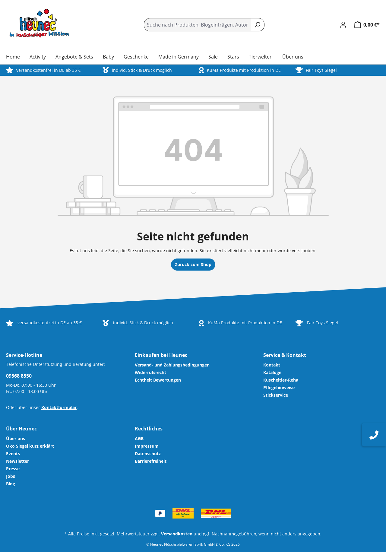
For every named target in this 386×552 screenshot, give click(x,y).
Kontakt (271, 365)
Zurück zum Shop (193, 264)
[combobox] (197, 24)
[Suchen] (257, 24)
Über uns (15, 438)
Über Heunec (21, 428)
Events (13, 453)
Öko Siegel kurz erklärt (30, 446)
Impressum (147, 446)
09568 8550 (19, 376)
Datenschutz (148, 453)
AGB (139, 438)
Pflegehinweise (279, 387)
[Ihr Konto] (343, 25)
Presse (13, 468)
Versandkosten (176, 534)
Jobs (10, 476)
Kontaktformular (59, 407)
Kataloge (272, 372)
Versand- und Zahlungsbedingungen (172, 365)
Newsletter (17, 461)
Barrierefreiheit (150, 461)
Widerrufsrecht (150, 372)
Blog (10, 484)
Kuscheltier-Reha (280, 380)
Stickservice (275, 395)
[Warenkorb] (365, 25)
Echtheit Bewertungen (158, 380)
